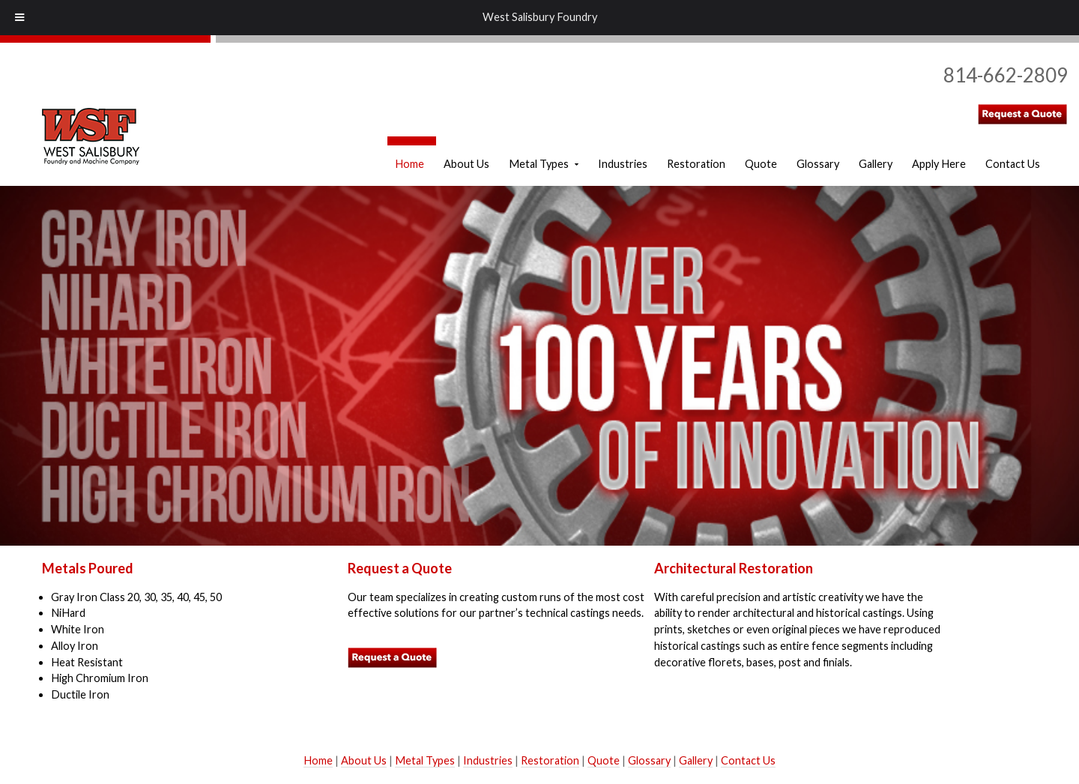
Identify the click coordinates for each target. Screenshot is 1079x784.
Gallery (696, 760)
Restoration (550, 760)
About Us (364, 760)
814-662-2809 (1005, 75)
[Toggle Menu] (19, 17)
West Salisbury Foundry (540, 16)
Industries (488, 760)
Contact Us (748, 760)
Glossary (649, 760)
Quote (603, 760)
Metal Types (425, 760)
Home (318, 760)
